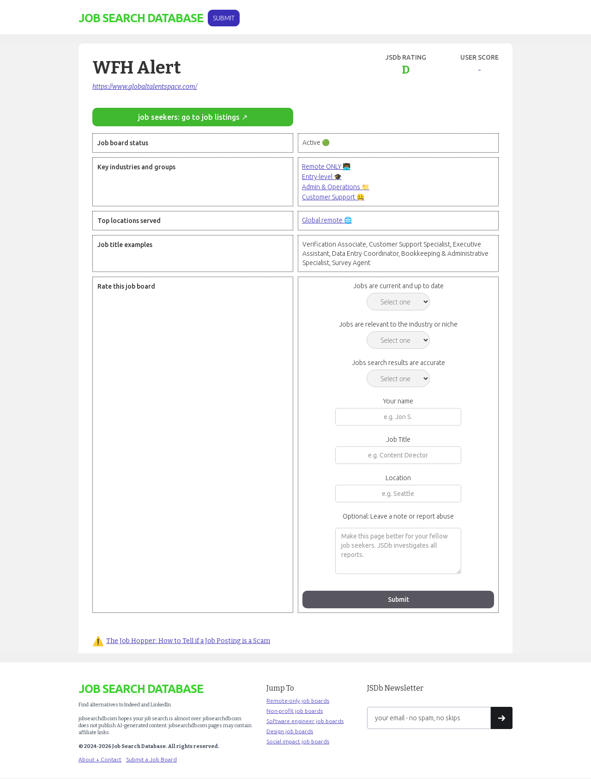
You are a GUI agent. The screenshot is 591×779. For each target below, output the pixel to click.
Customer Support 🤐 (333, 197)
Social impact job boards (297, 741)
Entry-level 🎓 (322, 176)
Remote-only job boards (297, 701)
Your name (398, 401)
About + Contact (99, 759)
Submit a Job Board (151, 759)
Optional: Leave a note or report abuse (398, 516)
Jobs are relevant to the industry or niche (398, 324)
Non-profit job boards (294, 711)
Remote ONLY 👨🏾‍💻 (326, 166)
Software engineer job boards (305, 721)
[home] (140, 18)
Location (398, 478)
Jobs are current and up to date (398, 286)
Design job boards (289, 731)
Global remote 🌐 (327, 220)
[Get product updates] (429, 718)
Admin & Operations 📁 (335, 187)
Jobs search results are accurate (398, 362)
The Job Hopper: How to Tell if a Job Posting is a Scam (188, 641)
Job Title (398, 439)
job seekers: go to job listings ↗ (192, 117)
